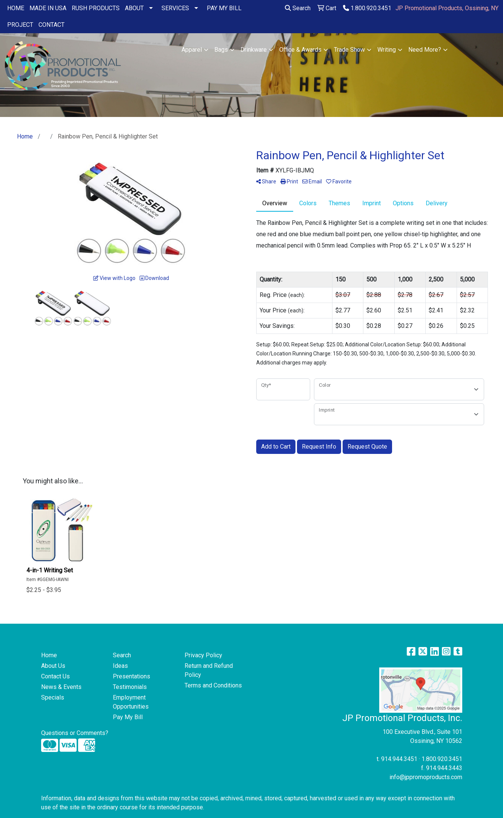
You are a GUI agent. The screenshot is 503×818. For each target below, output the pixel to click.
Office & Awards (300, 49)
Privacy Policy (203, 655)
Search (298, 8)
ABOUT (134, 8)
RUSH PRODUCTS (96, 8)
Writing (386, 49)
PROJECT (20, 24)
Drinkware (253, 49)
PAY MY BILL (224, 8)
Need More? (424, 49)
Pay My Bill (128, 717)
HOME (15, 8)
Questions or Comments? (74, 733)
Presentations (131, 676)
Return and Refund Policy (209, 670)
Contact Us (55, 676)
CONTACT (51, 24)
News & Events (61, 686)
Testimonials (130, 686)
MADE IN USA (47, 8)
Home (49, 655)
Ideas (120, 665)
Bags (221, 49)
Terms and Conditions (213, 685)
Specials (52, 697)
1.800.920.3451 (367, 8)
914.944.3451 (399, 759)
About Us (53, 665)
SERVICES (175, 8)
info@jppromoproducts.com (425, 777)
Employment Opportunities (131, 702)
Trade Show (349, 49)
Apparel (192, 49)
